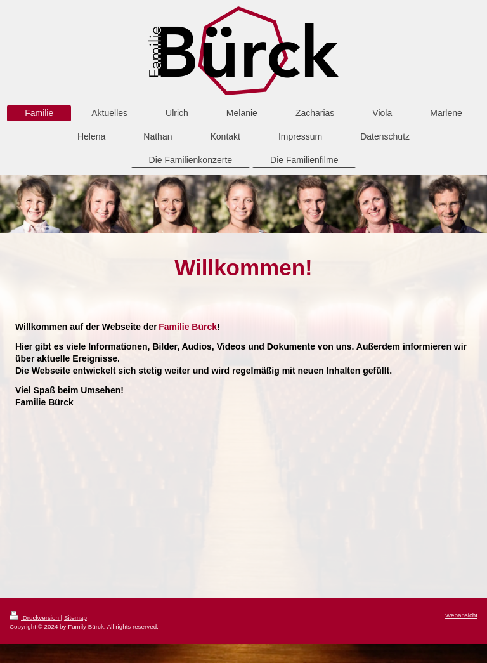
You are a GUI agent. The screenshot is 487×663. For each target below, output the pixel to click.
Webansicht (461, 615)
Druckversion (35, 617)
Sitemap (75, 617)
